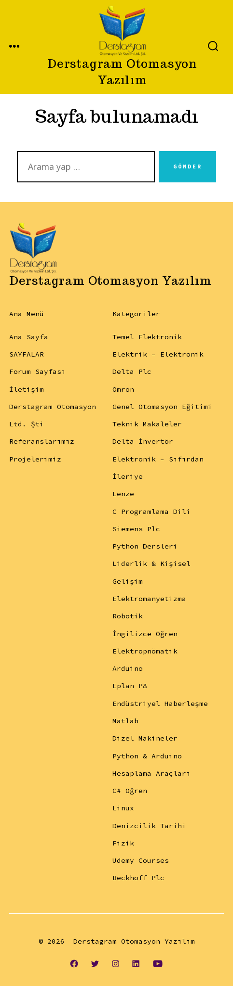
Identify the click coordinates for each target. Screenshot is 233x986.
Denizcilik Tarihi (149, 825)
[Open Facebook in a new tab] (74, 963)
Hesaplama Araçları (151, 773)
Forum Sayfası (37, 371)
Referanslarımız (41, 441)
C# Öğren (129, 790)
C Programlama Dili (151, 511)
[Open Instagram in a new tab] (115, 963)
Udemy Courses (140, 860)
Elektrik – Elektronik (158, 354)
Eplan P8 (129, 685)
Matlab (125, 721)
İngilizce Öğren (145, 633)
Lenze (123, 493)
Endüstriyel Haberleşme (160, 703)
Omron (123, 389)
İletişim (26, 389)
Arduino (127, 668)
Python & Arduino (147, 756)
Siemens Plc (136, 529)
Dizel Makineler (145, 738)
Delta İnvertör (142, 441)
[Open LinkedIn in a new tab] (136, 963)
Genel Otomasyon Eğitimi (162, 406)
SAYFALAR (26, 354)
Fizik (123, 843)
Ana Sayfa (28, 337)
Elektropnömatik (145, 651)
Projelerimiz (35, 459)
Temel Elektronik (147, 337)
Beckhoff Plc (138, 877)
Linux (123, 808)
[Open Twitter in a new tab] (94, 963)
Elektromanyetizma (149, 598)
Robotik (127, 616)
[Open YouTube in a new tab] (158, 963)
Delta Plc (131, 371)
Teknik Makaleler (147, 424)
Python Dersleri (145, 546)
